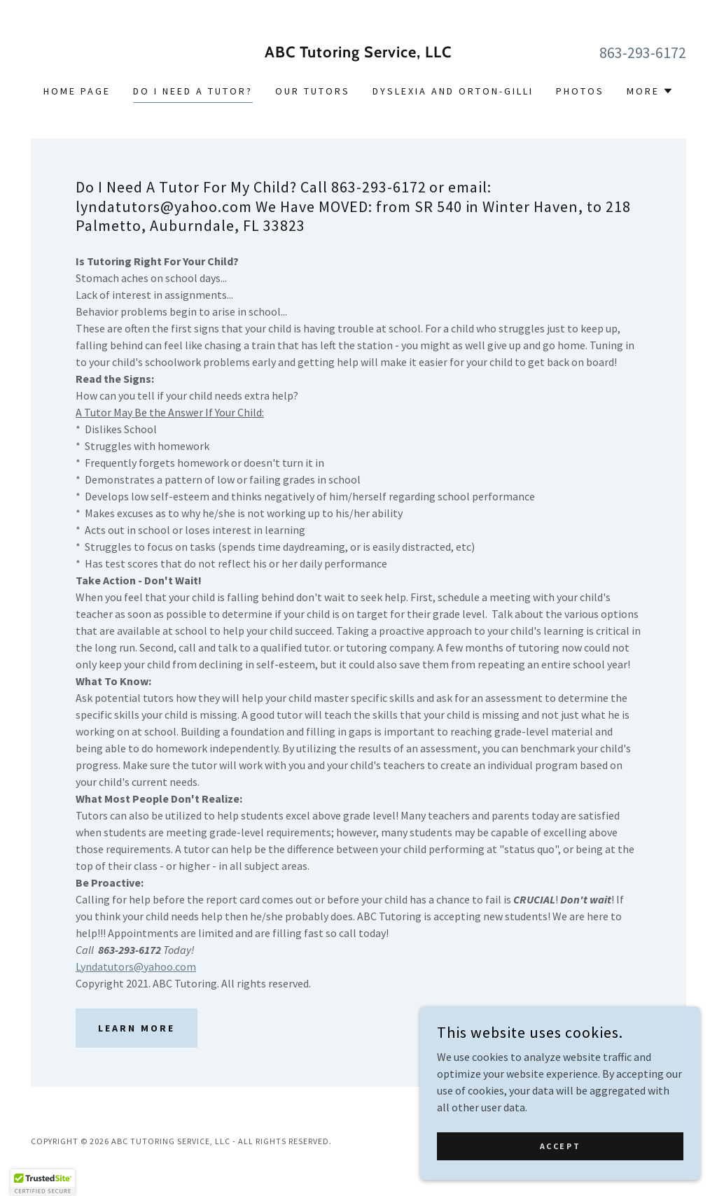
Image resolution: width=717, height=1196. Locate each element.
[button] (650, 91)
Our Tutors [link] (312, 91)
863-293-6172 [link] (642, 52)
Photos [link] (580, 91)
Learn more (136, 1028)
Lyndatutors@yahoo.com (136, 966)
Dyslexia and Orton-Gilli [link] (453, 91)
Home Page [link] (77, 91)
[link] (358, 53)
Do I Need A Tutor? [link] (193, 91)
